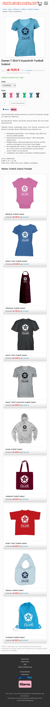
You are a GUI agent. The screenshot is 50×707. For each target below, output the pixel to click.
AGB (25, 664)
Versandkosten (25, 672)
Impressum (25, 659)
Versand (28, 70)
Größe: (3, 82)
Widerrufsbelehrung (25, 667)
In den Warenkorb (18, 103)
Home (5, 9)
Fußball (23, 9)
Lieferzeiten (25, 674)
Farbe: (3, 90)
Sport (10, 9)
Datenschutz (25, 661)
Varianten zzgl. (14, 217)
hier (15, 650)
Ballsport (16, 9)
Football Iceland (32, 9)
